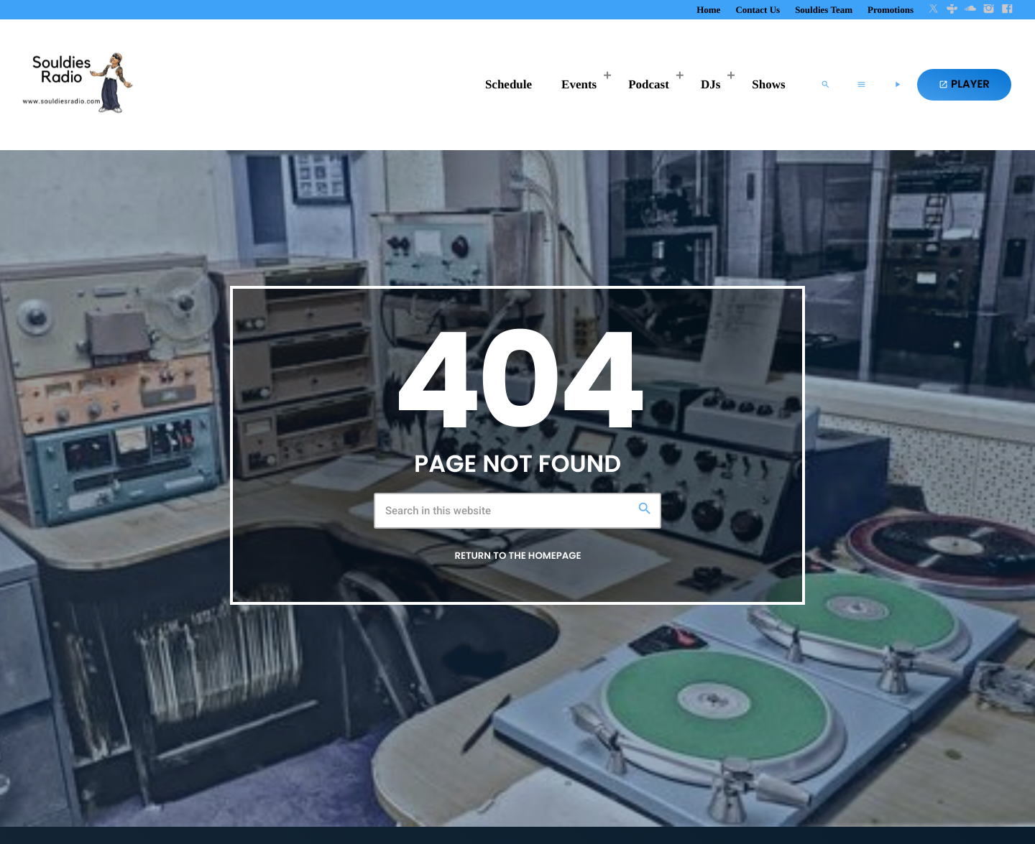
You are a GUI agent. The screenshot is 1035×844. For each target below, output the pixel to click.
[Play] (897, 85)
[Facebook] (1007, 9)
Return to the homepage (517, 555)
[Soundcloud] (970, 9)
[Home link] (75, 85)
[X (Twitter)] (933, 9)
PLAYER (964, 84)
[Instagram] (989, 9)
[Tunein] (952, 9)
